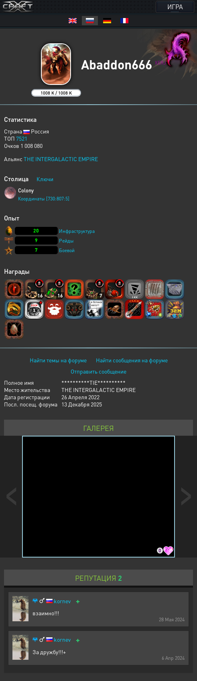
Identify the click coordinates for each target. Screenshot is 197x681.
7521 (21, 138)
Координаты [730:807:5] (43, 199)
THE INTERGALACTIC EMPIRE (61, 158)
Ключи (45, 178)
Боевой (67, 250)
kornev (62, 601)
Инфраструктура (77, 231)
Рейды (66, 241)
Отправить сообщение (98, 371)
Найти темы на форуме (58, 360)
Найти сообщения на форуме (132, 360)
